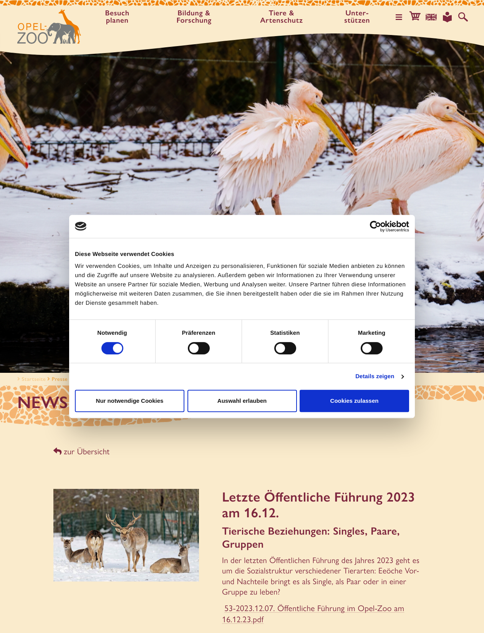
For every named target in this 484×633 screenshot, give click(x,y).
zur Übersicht (81, 451)
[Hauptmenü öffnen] (400, 17)
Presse (60, 379)
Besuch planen (118, 16)
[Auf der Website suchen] (463, 17)
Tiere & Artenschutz (282, 16)
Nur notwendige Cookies (130, 400)
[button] (416, 17)
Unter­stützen (358, 16)
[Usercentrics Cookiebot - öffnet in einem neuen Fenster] (375, 226)
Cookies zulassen (354, 400)
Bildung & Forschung (195, 16)
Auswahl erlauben (242, 400)
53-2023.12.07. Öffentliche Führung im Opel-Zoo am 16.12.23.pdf (311, 612)
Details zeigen (374, 376)
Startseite (31, 379)
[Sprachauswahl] (432, 17)
